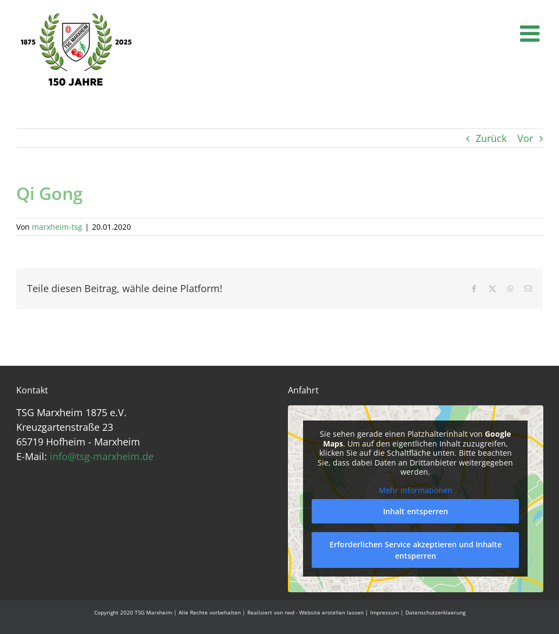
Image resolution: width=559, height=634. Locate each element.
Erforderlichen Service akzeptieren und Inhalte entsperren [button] (415, 550)
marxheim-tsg (57, 227)
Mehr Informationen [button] (415, 490)
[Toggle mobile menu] (531, 33)
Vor (525, 138)
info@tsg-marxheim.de (102, 456)
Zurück (491, 138)
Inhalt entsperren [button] (415, 512)
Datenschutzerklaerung (435, 612)
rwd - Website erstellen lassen (324, 612)
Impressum (384, 612)
